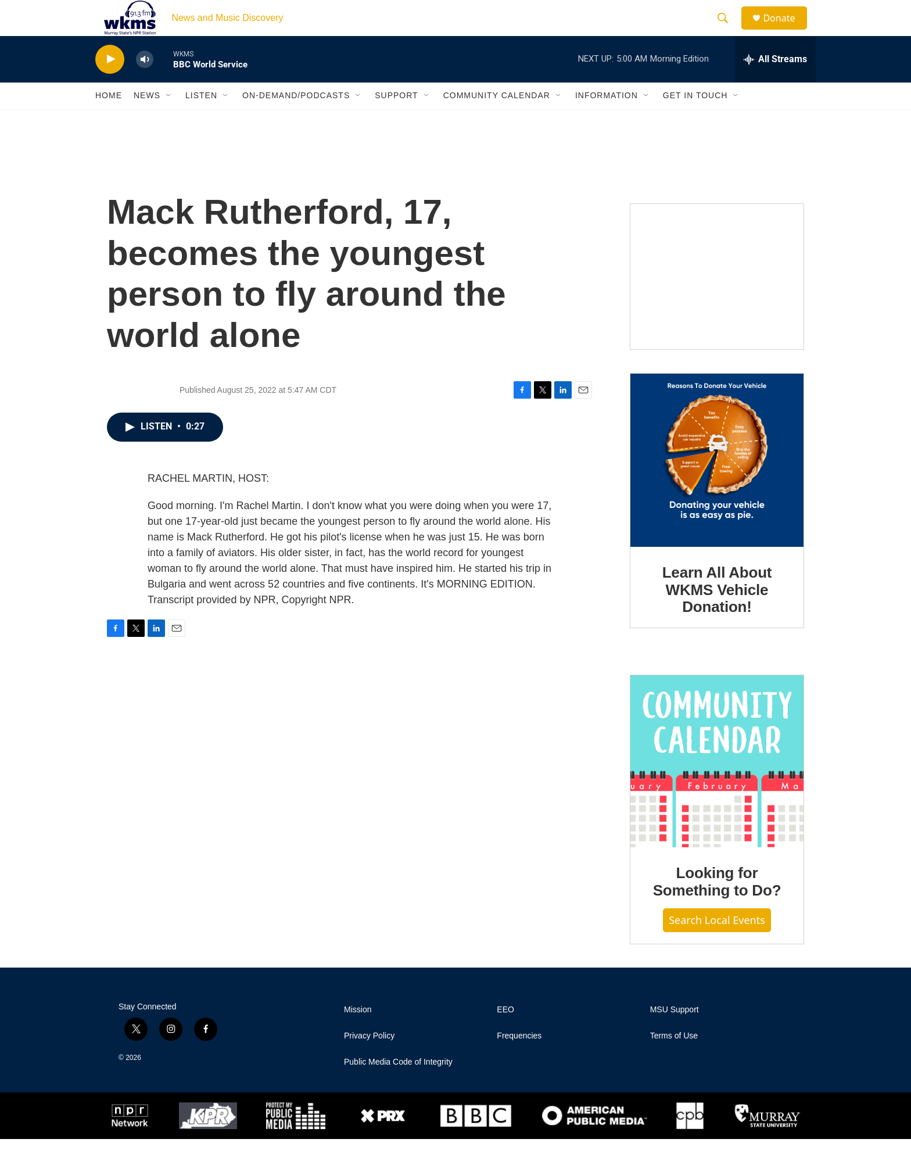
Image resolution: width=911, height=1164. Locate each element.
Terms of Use (674, 1060)
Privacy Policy (369, 1060)
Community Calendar (496, 121)
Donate (786, 30)
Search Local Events (717, 945)
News (147, 121)
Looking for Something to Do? (717, 907)
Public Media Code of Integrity (398, 1087)
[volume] (145, 84)
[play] (110, 84)
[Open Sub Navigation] (169, 121)
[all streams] (775, 84)
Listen (201, 121)
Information (606, 121)
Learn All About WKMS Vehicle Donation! (717, 615)
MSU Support (674, 1034)
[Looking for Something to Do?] (717, 787)
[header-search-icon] (728, 31)
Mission (357, 1034)
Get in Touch (695, 121)
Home (108, 121)
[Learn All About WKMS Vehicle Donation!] (717, 485)
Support (396, 121)
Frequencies (519, 1060)
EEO (505, 1034)
